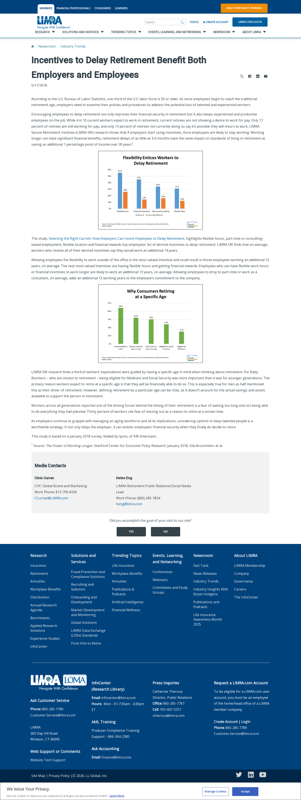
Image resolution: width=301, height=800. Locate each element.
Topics (194, 22)
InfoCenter (38, 646)
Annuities (37, 581)
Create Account (215, 22)
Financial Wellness (126, 610)
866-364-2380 (118, 736)
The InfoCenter (246, 597)
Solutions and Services (83, 558)
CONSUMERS (102, 8)
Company (241, 573)
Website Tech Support (47, 760)
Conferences (162, 572)
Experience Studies (45, 638)
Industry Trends (73, 46)
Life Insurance (123, 565)
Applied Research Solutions (43, 628)
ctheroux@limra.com (169, 715)
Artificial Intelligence (127, 602)
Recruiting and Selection (82, 587)
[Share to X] (242, 76)
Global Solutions (84, 622)
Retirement (39, 573)
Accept (245, 794)
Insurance (38, 565)
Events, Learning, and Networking (168, 558)
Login (245, 721)
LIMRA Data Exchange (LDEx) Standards (88, 633)
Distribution (39, 597)
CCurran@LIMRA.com (51, 498)
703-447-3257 (170, 709)
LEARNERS (121, 8)
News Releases (205, 573)
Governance (243, 581)
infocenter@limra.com (118, 697)
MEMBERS (46, 8)
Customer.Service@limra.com (52, 715)
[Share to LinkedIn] (258, 76)
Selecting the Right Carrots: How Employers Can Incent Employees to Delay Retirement (116, 238)
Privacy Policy (59, 775)
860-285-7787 (173, 703)
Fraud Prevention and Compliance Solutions (88, 574)
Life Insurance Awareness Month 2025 (207, 619)
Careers (240, 589)
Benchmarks (40, 618)
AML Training (104, 721)
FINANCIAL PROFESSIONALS (73, 8)
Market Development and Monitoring (88, 612)
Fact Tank (201, 565)
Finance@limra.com (116, 757)
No (165, 531)
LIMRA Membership (249, 565)
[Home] (32, 46)
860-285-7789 (52, 709)
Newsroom (47, 46)
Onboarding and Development (84, 599)
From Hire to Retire (86, 643)
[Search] (182, 22)
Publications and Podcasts (206, 604)
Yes (131, 531)
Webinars (160, 579)
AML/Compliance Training (244, 8)
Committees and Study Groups (170, 590)
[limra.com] (53, 22)
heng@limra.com (129, 504)
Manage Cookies (215, 794)
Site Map (38, 775)
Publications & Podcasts (123, 591)
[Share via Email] (266, 76)
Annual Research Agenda (43, 607)
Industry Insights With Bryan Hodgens (210, 591)
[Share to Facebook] (250, 76)
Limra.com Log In (250, 22)
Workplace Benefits (45, 589)
